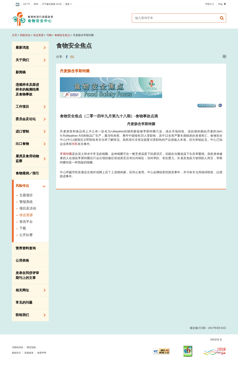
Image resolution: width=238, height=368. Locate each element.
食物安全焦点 (62, 35)
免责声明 (41, 352)
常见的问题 (24, 302)
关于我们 (29, 60)
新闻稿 (21, 72)
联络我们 (29, 315)
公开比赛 (26, 235)
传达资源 (38, 35)
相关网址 (29, 290)
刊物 (49, 35)
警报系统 (26, 202)
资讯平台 (26, 222)
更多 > (68, 4)
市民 (75, 144)
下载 (22, 228)
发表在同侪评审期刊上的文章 (27, 275)
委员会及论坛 (29, 119)
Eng (220, 4)
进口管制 (29, 131)
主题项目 (26, 195)
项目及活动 (27, 208)
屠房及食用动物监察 (29, 158)
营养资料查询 (26, 248)
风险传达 (25, 35)
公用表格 (22, 260)
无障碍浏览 (17, 347)
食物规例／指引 (27, 173)
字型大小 (209, 4)
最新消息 (29, 48)
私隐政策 (29, 352)
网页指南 (31, 347)
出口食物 (29, 144)
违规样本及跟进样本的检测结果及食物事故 (27, 89)
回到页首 (214, 339)
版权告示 (16, 352)
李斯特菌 (66, 153)
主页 (14, 35)
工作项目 (29, 107)
